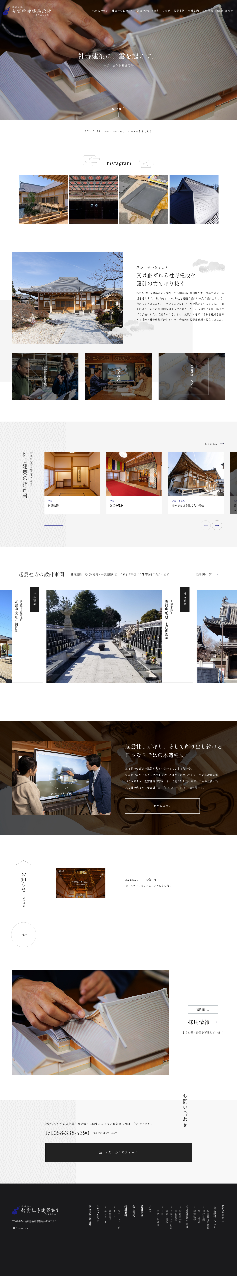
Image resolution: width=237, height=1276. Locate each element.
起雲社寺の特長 (208, 1219)
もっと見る (211, 444)
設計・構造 (167, 1217)
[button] (217, 525)
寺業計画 (176, 1215)
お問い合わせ (225, 10)
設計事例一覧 (204, 574)
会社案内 (193, 10)
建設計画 (204, 1215)
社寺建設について (123, 10)
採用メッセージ (119, 1219)
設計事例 (179, 10)
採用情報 (207, 10)
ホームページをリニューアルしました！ (128, 131)
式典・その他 (158, 1218)
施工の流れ (199, 1217)
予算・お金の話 (171, 1219)
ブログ (166, 10)
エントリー (105, 1217)
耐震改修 (195, 1215)
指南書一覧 (180, 1217)
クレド (114, 1214)
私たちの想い (100, 10)
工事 (162, 1212)
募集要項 (110, 1215)
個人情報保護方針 (90, 1215)
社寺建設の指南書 (148, 10)
